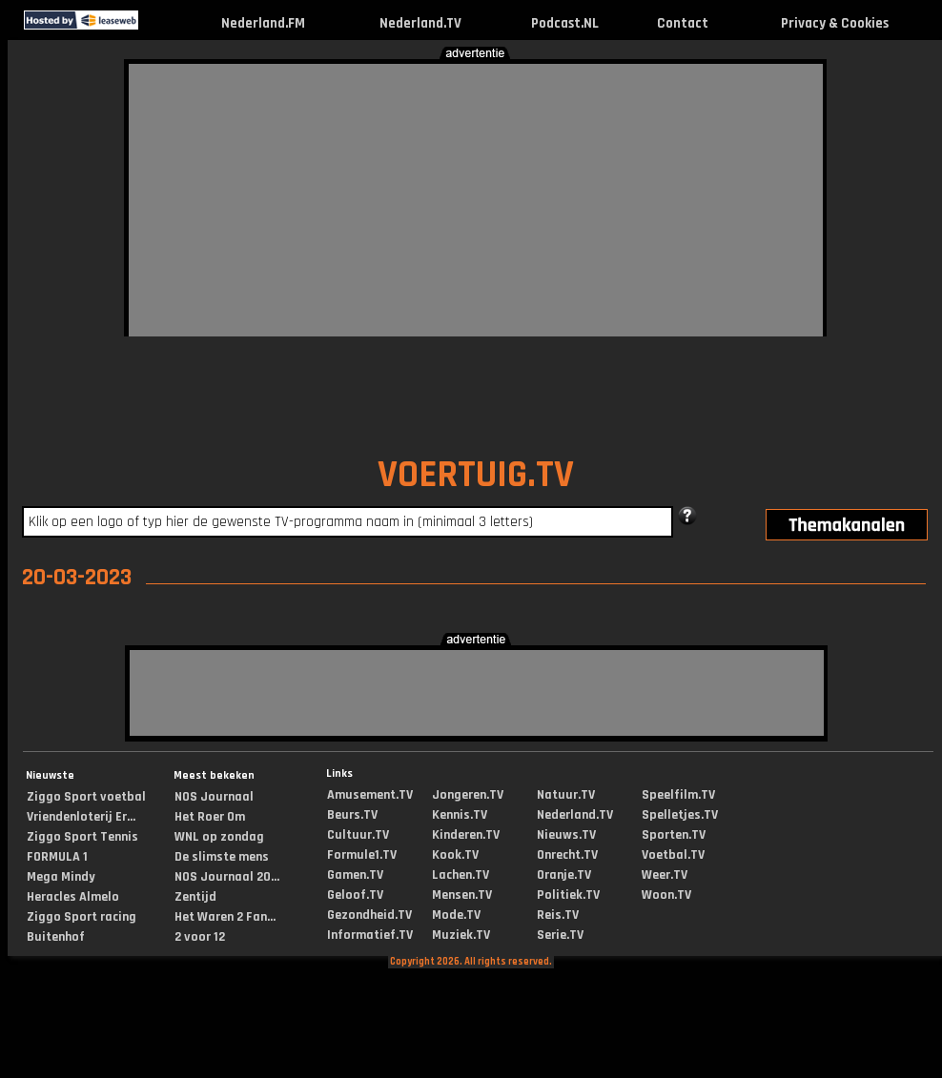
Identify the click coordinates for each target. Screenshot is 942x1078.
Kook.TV (455, 855)
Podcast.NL (565, 23)
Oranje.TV (564, 875)
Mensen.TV (462, 895)
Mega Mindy (61, 876)
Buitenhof (56, 937)
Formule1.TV (362, 855)
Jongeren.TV (467, 794)
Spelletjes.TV (680, 815)
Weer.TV (664, 875)
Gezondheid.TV (369, 915)
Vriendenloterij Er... (81, 816)
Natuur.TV (566, 794)
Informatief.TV (370, 935)
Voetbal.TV (673, 855)
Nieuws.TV (566, 835)
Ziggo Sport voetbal (86, 796)
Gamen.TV (355, 875)
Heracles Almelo (73, 896)
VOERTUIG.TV (476, 475)
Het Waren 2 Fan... (225, 916)
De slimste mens (221, 856)
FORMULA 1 (57, 856)
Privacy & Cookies (835, 23)
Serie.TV (560, 935)
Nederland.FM (263, 23)
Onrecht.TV (567, 855)
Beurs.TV (352, 815)
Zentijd (195, 896)
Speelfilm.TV (678, 794)
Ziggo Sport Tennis (82, 836)
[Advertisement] (430, 197)
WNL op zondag (219, 836)
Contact (682, 23)
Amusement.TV (370, 794)
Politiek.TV (568, 895)
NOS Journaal (214, 796)
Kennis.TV (459, 815)
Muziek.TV (461, 935)
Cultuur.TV (358, 835)
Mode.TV (456, 915)
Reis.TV (558, 915)
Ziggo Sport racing (81, 916)
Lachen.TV (460, 875)
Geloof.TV (355, 895)
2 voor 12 (199, 937)
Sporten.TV (674, 835)
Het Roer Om (209, 816)
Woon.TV (666, 895)
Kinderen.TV (466, 835)
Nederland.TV (420, 23)
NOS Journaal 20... (226, 876)
